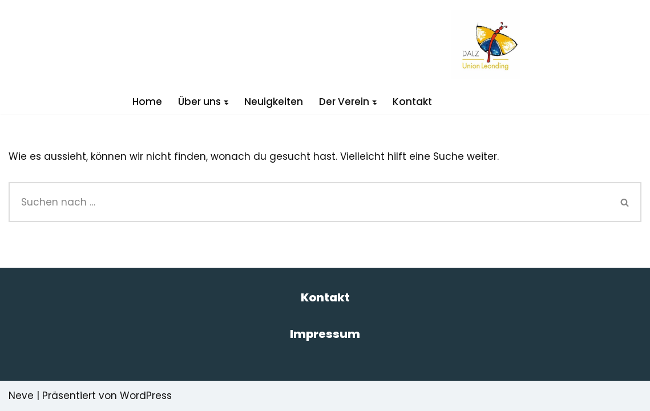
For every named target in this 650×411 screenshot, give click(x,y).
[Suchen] (309, 202)
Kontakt (412, 101)
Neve (21, 395)
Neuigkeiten (273, 101)
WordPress (146, 395)
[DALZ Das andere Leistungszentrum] (485, 44)
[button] (226, 101)
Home (147, 101)
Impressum (325, 334)
